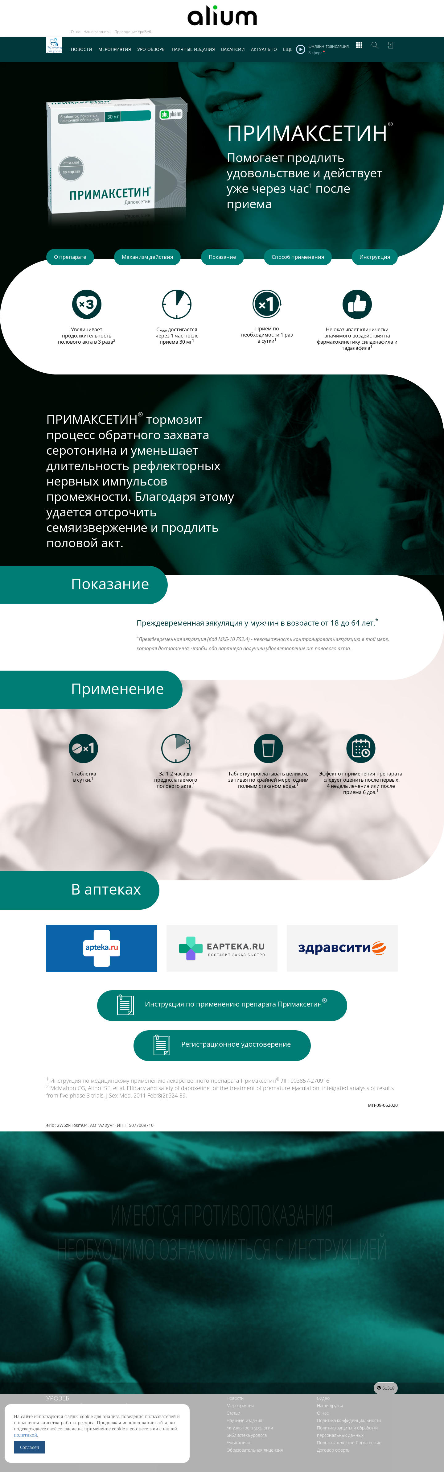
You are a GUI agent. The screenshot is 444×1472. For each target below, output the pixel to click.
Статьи (233, 1431)
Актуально (264, 49)
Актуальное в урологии (250, 1446)
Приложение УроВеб (132, 31)
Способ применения (296, 258)
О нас (75, 31)
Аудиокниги (238, 1461)
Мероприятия (114, 49)
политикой (25, 1435)
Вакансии (233, 49)
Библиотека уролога (247, 1453)
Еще (288, 49)
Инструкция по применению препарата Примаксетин (222, 1005)
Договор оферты (333, 1468)
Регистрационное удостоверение (222, 1046)
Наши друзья (330, 1424)
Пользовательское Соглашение (349, 1461)
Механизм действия (149, 258)
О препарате (73, 258)
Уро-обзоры (151, 49)
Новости (81, 49)
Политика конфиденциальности (349, 1438)
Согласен (29, 1447)
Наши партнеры (97, 31)
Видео (323, 1416)
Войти (390, 49)
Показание (222, 258)
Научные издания (193, 49)
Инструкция (372, 258)
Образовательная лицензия (255, 1468)
